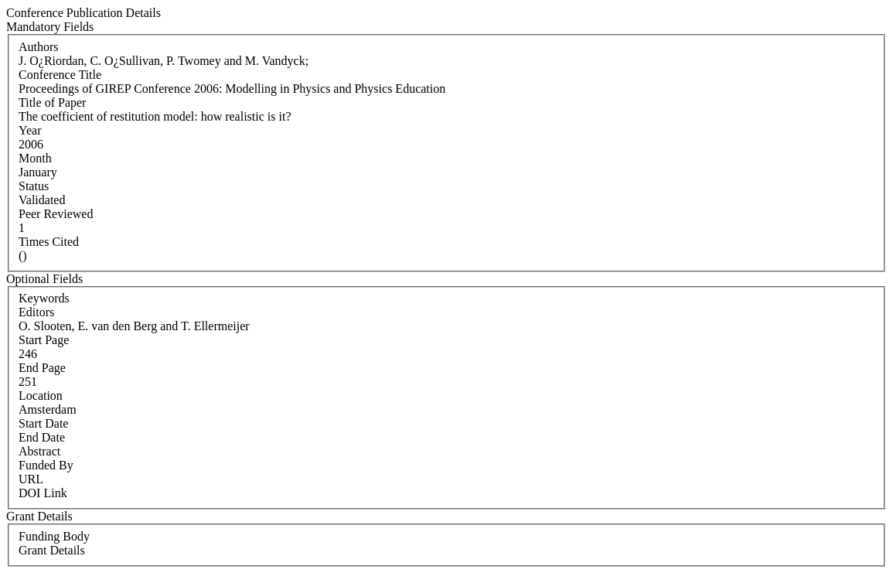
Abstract (39, 451)
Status (34, 186)
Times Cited (49, 241)
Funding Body (54, 536)
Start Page (44, 339)
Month (35, 158)
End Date (42, 437)
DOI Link (43, 493)
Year (30, 130)
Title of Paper (52, 102)
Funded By (46, 465)
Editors (36, 312)
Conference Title (60, 74)
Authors (39, 46)
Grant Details (52, 550)
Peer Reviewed (56, 213)
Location (41, 395)
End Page (42, 367)
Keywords (44, 298)
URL (31, 479)
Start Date (43, 423)
